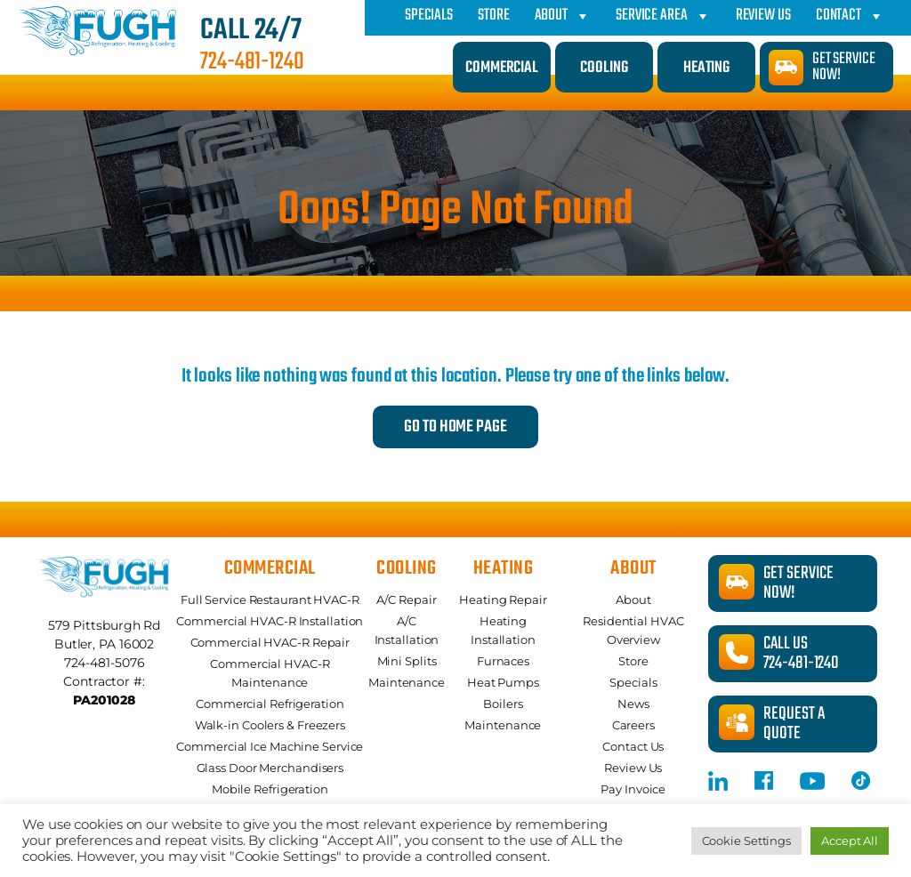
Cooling (603, 68)
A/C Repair (406, 599)
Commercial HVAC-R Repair (270, 642)
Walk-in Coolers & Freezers (270, 725)
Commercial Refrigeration (270, 703)
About (563, 15)
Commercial (501, 68)
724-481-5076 (104, 663)
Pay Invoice (633, 789)
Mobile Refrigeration (270, 789)
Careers (633, 725)
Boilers (502, 703)
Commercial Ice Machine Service (269, 746)
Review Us (763, 15)
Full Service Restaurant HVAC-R (270, 599)
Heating (706, 68)
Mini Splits (407, 661)
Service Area (663, 15)
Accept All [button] (849, 840)
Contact (850, 15)
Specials (429, 15)
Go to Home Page (455, 427)
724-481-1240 (252, 62)
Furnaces (503, 661)
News (633, 703)
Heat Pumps (503, 682)
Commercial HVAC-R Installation (269, 621)
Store (494, 15)
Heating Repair (503, 599)
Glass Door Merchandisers (270, 767)
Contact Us (633, 746)
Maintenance (406, 682)
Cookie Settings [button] (747, 840)
